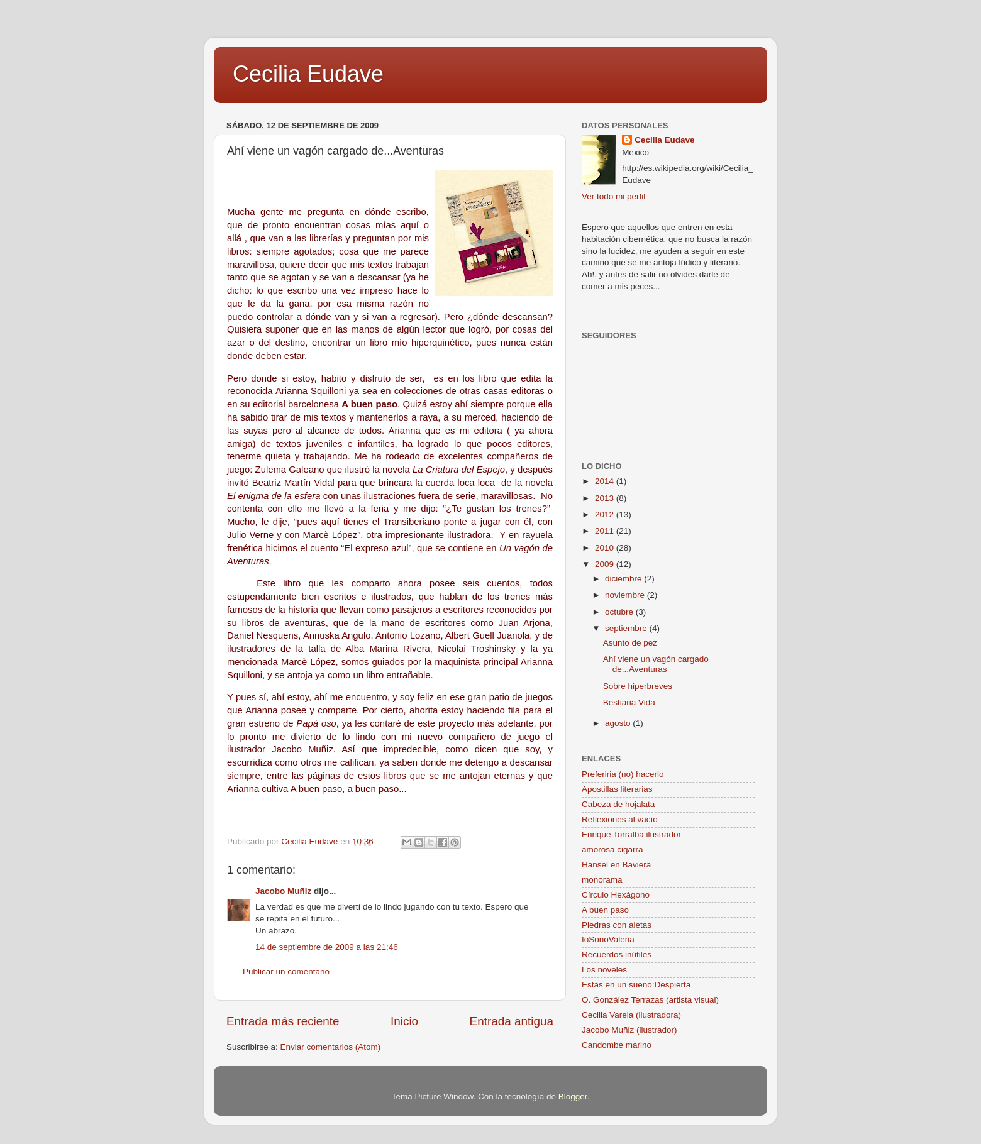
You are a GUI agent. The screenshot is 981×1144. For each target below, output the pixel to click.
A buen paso (605, 910)
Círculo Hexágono (616, 894)
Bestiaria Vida (629, 702)
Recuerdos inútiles (616, 954)
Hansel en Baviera (616, 864)
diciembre (624, 578)
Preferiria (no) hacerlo (623, 774)
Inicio (404, 1021)
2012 (605, 514)
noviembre (626, 595)
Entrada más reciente (283, 1021)
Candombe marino (616, 1045)
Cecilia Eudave (308, 74)
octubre (620, 612)
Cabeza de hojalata (618, 804)
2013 (605, 498)
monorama (602, 879)
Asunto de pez (630, 642)
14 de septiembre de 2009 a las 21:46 (326, 947)
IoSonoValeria (608, 939)
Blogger (572, 1096)
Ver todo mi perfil (613, 196)
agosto (619, 723)
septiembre (627, 628)
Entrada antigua (511, 1021)
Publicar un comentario (286, 971)
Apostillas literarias (617, 789)
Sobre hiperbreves (637, 686)
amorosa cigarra (612, 849)
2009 (605, 564)
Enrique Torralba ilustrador (631, 834)
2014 (605, 481)
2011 (605, 531)
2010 (605, 548)
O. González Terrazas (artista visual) (650, 999)
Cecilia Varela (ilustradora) (631, 1015)
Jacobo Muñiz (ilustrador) (629, 1030)
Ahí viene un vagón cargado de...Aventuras (656, 664)
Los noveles (604, 969)
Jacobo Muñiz (283, 891)
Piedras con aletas (616, 925)
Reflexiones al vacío (620, 819)
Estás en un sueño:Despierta (636, 984)
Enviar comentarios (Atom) (330, 1047)
